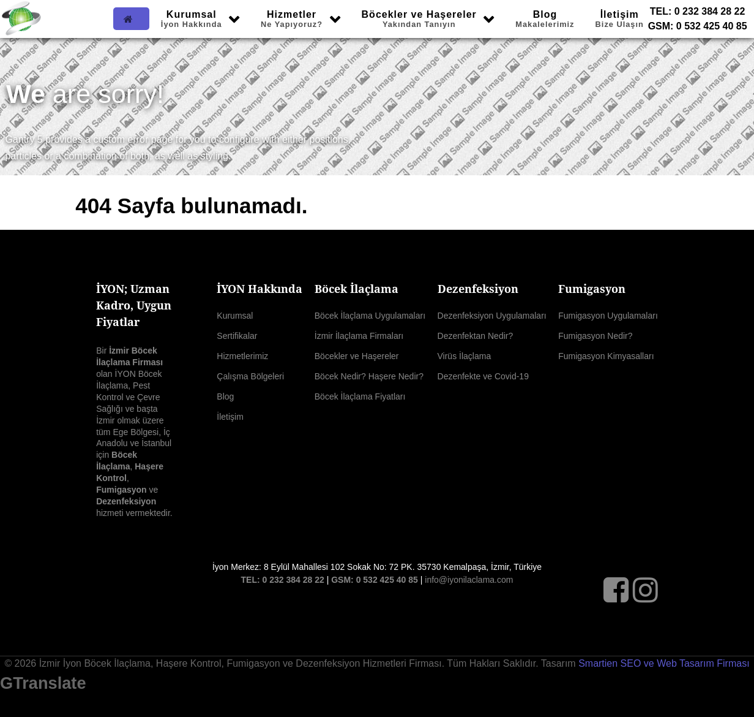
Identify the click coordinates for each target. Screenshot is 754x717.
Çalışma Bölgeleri (250, 376)
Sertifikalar (237, 336)
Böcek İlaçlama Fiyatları (360, 396)
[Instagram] (645, 595)
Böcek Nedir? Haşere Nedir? (369, 376)
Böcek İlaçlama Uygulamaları (370, 316)
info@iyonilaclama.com (469, 580)
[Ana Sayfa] (131, 18)
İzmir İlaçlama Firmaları (359, 336)
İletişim (230, 417)
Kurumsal (235, 316)
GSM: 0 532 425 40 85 (697, 26)
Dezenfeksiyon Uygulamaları (492, 316)
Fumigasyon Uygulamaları (608, 316)
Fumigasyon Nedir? (595, 336)
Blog (225, 396)
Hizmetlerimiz (242, 356)
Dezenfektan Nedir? (475, 336)
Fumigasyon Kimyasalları (606, 356)
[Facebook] (618, 595)
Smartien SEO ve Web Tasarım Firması (663, 663)
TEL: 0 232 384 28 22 (697, 11)
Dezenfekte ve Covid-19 (483, 376)
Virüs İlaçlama (464, 356)
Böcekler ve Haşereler (357, 356)
